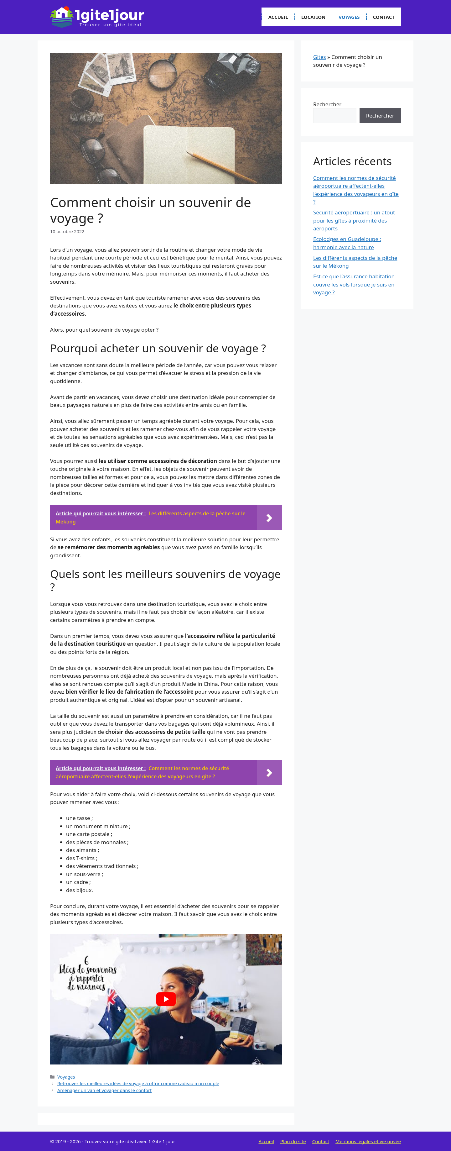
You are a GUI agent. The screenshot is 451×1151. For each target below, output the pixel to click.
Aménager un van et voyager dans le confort (104, 1090)
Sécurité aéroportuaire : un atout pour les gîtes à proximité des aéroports (354, 220)
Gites (319, 56)
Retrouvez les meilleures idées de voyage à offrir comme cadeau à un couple (138, 1083)
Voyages (349, 17)
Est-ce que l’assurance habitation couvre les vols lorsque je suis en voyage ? (354, 284)
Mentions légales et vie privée (368, 1141)
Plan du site (293, 1141)
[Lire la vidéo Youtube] (166, 999)
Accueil (278, 17)
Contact (384, 17)
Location (313, 17)
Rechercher (327, 104)
